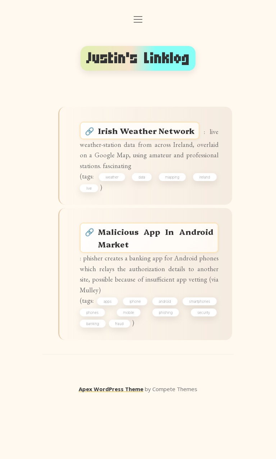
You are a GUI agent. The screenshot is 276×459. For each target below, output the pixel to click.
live (93, 214)
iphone (161, 355)
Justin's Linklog (138, 58)
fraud (152, 380)
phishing (200, 368)
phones (137, 368)
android (201, 355)
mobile (168, 368)
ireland (202, 201)
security (96, 380)
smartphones (100, 368)
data (144, 201)
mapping (172, 201)
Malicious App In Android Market (157, 269)
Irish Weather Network (153, 133)
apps (124, 355)
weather (116, 201)
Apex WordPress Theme (111, 448)
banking (125, 380)
